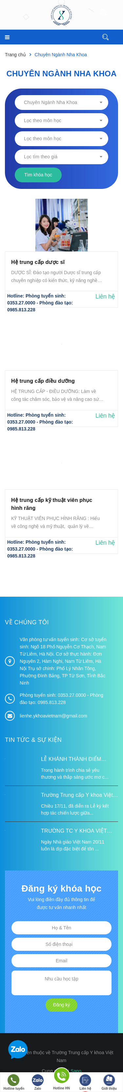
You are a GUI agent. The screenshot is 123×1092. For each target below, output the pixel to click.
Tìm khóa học (38, 174)
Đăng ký (61, 1004)
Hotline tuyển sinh (13, 1083)
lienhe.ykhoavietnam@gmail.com (53, 715)
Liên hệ (85, 1082)
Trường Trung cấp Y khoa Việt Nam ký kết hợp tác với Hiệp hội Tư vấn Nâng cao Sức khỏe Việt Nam (79, 795)
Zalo (38, 1082)
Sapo (76, 1071)
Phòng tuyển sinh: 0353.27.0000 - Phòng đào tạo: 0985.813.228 (40, 302)
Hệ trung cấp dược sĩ (38, 262)
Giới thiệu (108, 1082)
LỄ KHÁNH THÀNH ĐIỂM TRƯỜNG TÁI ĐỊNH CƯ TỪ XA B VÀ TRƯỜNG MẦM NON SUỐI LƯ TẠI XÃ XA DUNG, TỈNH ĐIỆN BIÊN (78, 760)
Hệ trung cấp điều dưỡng (43, 381)
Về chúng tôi (27, 622)
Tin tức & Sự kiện (33, 740)
